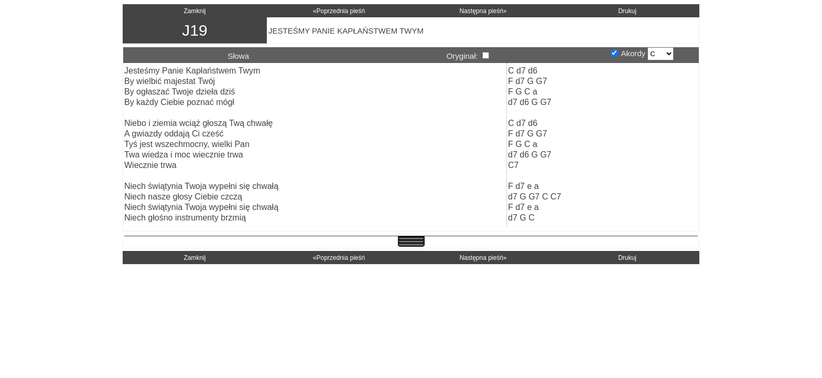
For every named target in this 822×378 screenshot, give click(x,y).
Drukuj (627, 11)
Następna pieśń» (482, 11)
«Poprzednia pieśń (339, 11)
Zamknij (194, 11)
